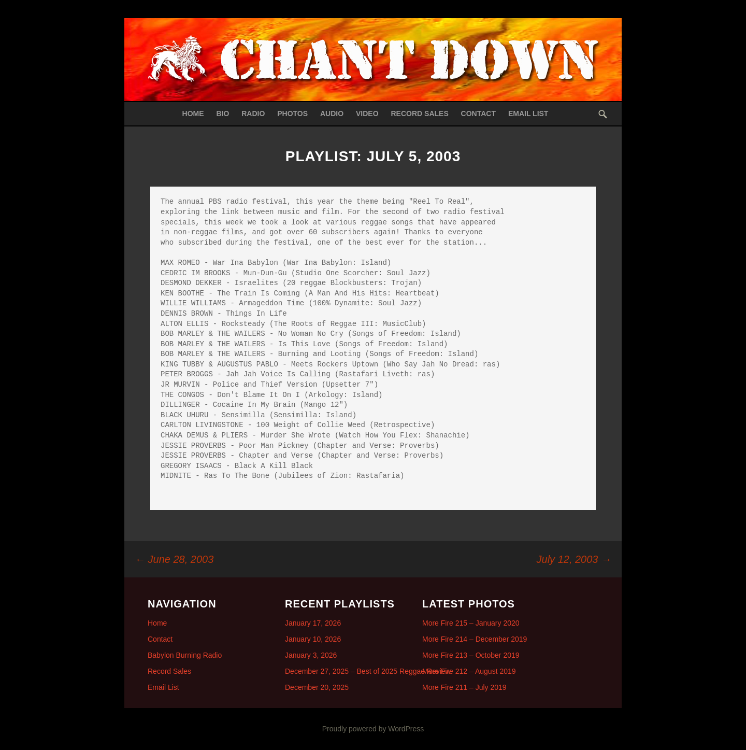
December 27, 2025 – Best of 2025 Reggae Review (368, 671)
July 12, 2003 (574, 559)
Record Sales (419, 113)
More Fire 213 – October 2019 (471, 655)
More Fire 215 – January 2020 (471, 623)
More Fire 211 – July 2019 (464, 687)
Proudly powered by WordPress (373, 729)
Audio (331, 113)
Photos (292, 113)
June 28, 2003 (174, 559)
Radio (253, 113)
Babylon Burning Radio (185, 655)
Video (367, 113)
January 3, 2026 (311, 655)
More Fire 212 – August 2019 (469, 671)
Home (193, 113)
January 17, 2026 (313, 623)
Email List (528, 113)
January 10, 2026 (313, 639)
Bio (222, 113)
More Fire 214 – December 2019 (474, 639)
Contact (478, 113)
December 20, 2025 (317, 687)
